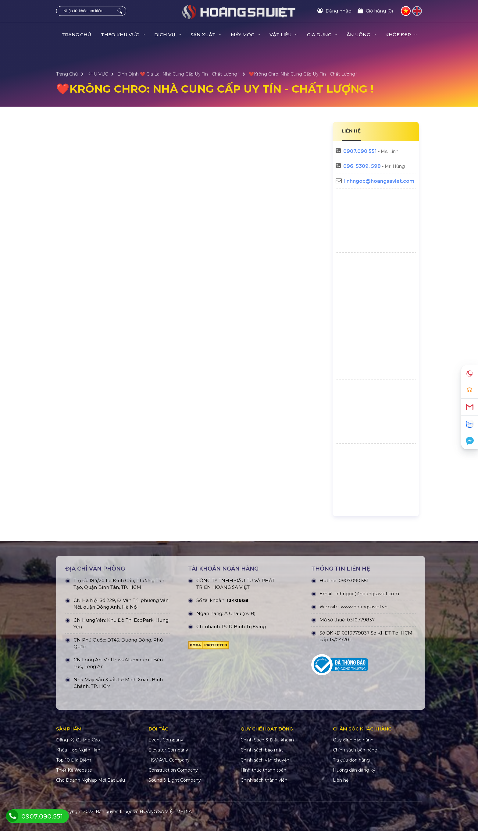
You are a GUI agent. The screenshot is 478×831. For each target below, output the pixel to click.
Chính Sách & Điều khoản (267, 740)
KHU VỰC (97, 74)
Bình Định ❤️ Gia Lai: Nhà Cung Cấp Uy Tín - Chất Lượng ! (178, 74)
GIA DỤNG (322, 34)
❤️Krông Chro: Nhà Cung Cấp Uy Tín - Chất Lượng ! (303, 74)
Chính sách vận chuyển (265, 760)
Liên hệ (340, 780)
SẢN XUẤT (206, 34)
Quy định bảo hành (353, 740)
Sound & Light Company (174, 780)
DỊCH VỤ (167, 34)
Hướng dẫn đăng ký (354, 770)
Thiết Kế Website (74, 770)
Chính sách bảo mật (262, 750)
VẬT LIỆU (283, 34)
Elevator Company (168, 750)
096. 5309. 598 (362, 166)
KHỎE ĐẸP (400, 34)
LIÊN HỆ (351, 131)
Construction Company (173, 770)
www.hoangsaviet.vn (364, 607)
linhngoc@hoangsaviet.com (379, 181)
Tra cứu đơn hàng (351, 760)
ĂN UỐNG (361, 34)
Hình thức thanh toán (263, 770)
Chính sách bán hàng (355, 750)
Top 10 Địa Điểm (73, 760)
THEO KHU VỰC (122, 34)
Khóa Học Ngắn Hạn (78, 750)
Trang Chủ (76, 34)
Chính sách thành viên (264, 780)
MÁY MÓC (245, 34)
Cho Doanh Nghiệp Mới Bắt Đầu (90, 780)
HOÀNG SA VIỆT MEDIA (166, 811)
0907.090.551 (360, 151)
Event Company (165, 740)
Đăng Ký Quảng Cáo (78, 740)
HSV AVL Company (169, 760)
